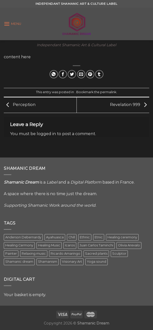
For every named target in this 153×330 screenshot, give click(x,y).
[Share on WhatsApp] (54, 74)
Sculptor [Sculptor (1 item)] (119, 253)
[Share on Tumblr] (99, 74)
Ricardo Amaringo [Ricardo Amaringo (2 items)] (65, 253)
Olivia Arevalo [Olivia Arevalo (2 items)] (129, 245)
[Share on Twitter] (72, 74)
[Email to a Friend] (81, 74)
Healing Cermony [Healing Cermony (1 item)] (19, 245)
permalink (108, 92)
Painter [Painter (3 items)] (11, 253)
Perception (19, 104)
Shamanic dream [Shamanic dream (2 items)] (19, 261)
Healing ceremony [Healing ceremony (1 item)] (122, 237)
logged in (46, 133)
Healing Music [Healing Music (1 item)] (49, 245)
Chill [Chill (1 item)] (71, 237)
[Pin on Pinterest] (90, 74)
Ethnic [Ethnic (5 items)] (85, 237)
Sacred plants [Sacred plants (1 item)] (96, 253)
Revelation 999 (129, 104)
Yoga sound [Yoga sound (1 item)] (96, 261)
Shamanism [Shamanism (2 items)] (47, 261)
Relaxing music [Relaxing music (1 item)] (34, 253)
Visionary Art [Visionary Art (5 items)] (72, 261)
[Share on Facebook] (63, 74)
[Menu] (12, 24)
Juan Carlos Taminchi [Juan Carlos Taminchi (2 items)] (96, 245)
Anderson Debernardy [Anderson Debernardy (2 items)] (23, 237)
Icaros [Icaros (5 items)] (70, 245)
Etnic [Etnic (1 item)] (99, 237)
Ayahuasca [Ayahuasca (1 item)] (55, 237)
